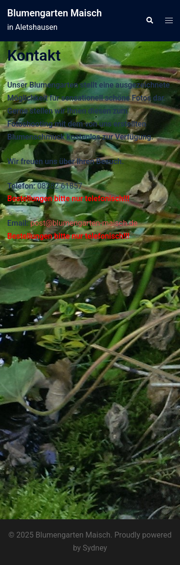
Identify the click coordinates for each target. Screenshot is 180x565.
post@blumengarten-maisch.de (83, 223)
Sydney (95, 547)
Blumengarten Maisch (54, 13)
